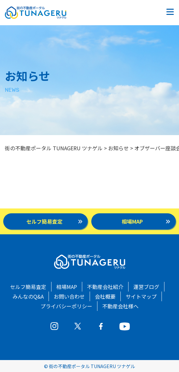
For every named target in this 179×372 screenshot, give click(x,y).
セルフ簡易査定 (28, 287)
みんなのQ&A (28, 296)
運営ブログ (146, 287)
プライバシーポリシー (66, 306)
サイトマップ (141, 296)
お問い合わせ (69, 296)
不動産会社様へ (120, 306)
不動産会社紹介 (105, 287)
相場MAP (66, 287)
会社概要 (105, 296)
